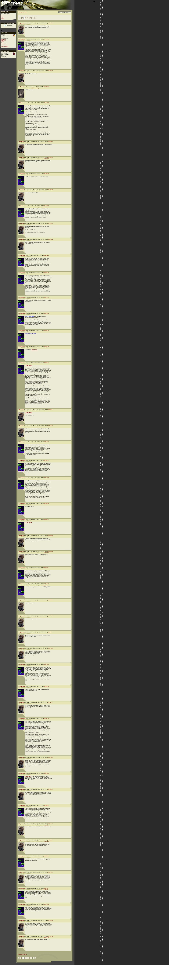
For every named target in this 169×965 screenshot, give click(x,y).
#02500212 (46, 583)
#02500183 (46, 330)
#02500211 (46, 567)
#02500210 (50, 551)
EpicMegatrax (22, 39)
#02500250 (50, 936)
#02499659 (46, 102)
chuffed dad (28, 776)
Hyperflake (21, 23)
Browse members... (5, 46)
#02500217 (50, 632)
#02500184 (46, 346)
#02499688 (46, 255)
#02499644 (50, 70)
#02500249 (50, 920)
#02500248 (46, 904)
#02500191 (46, 362)
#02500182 (46, 313)
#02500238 (46, 718)
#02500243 (50, 823)
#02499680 (46, 205)
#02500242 (46, 805)
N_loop (2, 41)
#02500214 (50, 600)
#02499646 (46, 86)
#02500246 (50, 872)
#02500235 (46, 664)
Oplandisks (3, 39)
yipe (2, 42)
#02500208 (50, 535)
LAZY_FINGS (28, 365)
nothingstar (3, 40)
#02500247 (46, 888)
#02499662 (50, 141)
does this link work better (30, 333)
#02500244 (50, 840)
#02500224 (50, 648)
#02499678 (46, 173)
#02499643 (46, 39)
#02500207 (46, 519)
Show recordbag (35, 88)
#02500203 (46, 477)
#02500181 (46, 297)
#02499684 (50, 239)
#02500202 (46, 460)
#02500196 (50, 425)
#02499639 (50, 23)
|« (19, 17)
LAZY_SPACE (28, 522)
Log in (2, 17)
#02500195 (50, 409)
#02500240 (46, 773)
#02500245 (46, 856)
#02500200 (46, 441)
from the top (34, 349)
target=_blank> (29, 316)
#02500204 (46, 503)
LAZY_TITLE (28, 412)
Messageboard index (22, 12)
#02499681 (50, 223)
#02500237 (50, 702)
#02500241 (50, 789)
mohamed (21, 86)
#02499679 (50, 189)
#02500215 (50, 616)
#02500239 (50, 757)
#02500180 (46, 272)
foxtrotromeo (3, 44)
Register (2, 18)
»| (35, 17)
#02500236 (46, 686)
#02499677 (50, 157)
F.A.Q (2, 15)
